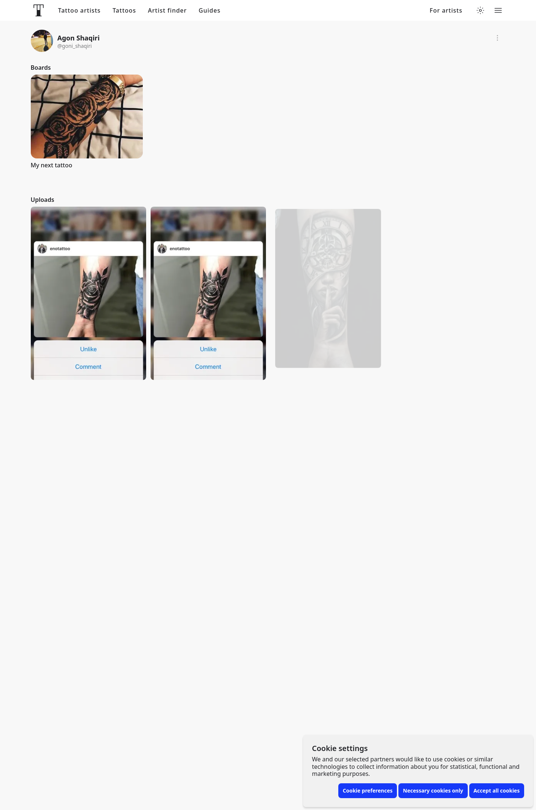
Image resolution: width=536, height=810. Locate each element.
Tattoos (124, 10)
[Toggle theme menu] (480, 10)
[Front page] (38, 10)
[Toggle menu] (498, 10)
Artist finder (167, 10)
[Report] (497, 38)
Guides (210, 10)
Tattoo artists (79, 10)
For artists (446, 10)
